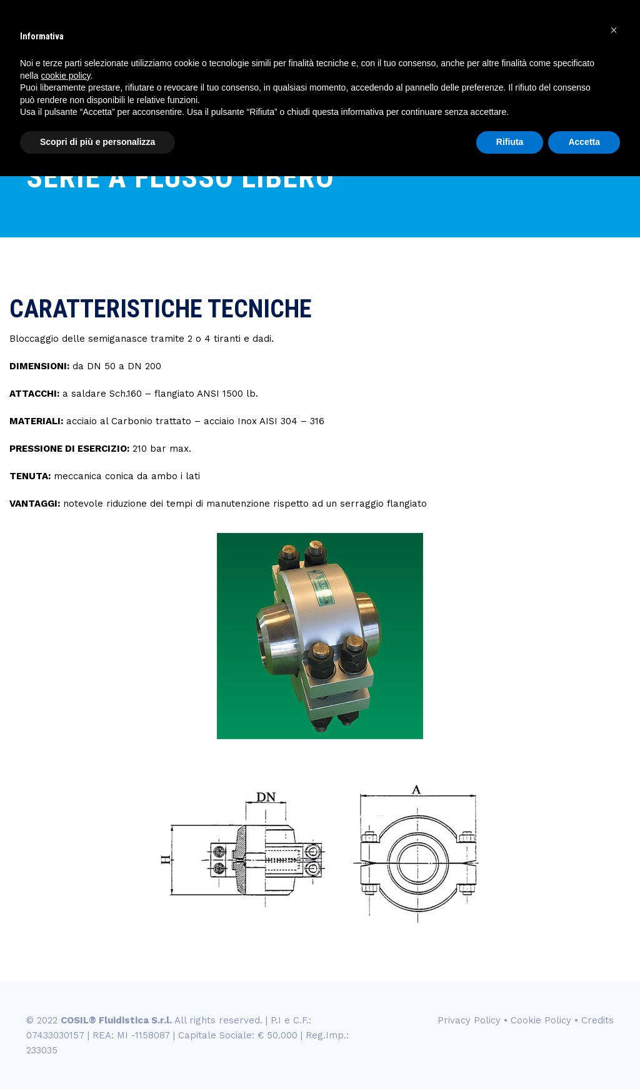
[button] (614, 30)
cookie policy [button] (65, 76)
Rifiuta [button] (510, 142)
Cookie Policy (541, 1020)
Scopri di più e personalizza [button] (97, 142)
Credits (597, 1020)
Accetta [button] (584, 142)
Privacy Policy (469, 1020)
